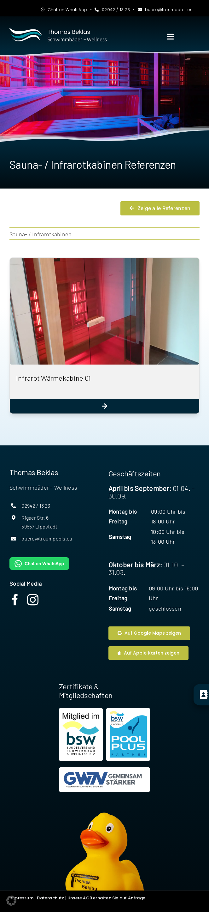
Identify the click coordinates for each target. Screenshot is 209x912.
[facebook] (15, 600)
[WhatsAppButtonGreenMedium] (39, 560)
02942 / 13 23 (112, 10)
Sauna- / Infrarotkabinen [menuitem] (40, 234)
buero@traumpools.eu (165, 10)
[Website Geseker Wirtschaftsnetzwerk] (104, 779)
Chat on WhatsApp (64, 10)
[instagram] (32, 600)
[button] (11, 900)
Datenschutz (50, 898)
